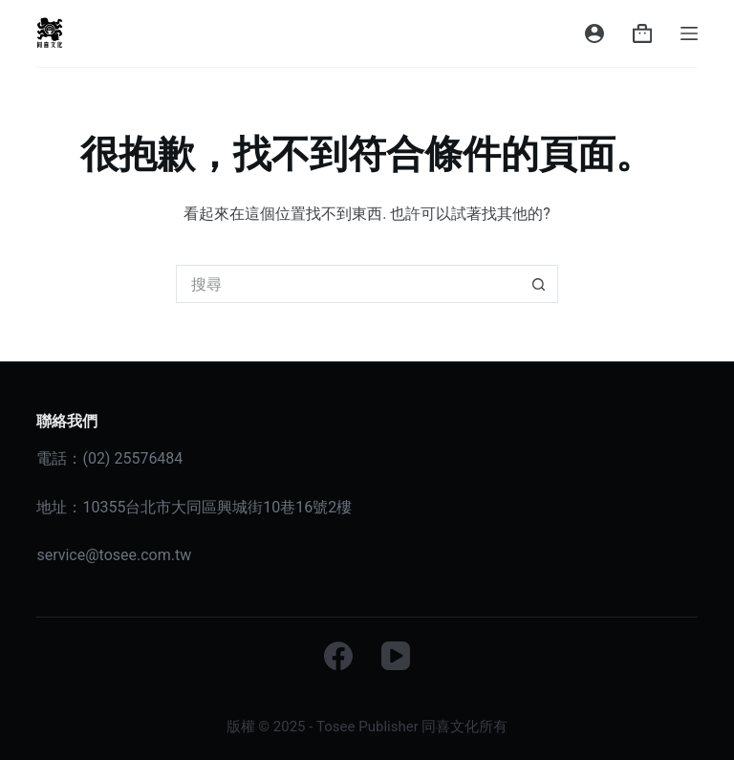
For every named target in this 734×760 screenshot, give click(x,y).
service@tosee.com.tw (113, 555)
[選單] (689, 33)
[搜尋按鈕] (539, 284)
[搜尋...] (348, 284)
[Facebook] (338, 655)
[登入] (594, 33)
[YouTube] (395, 655)
